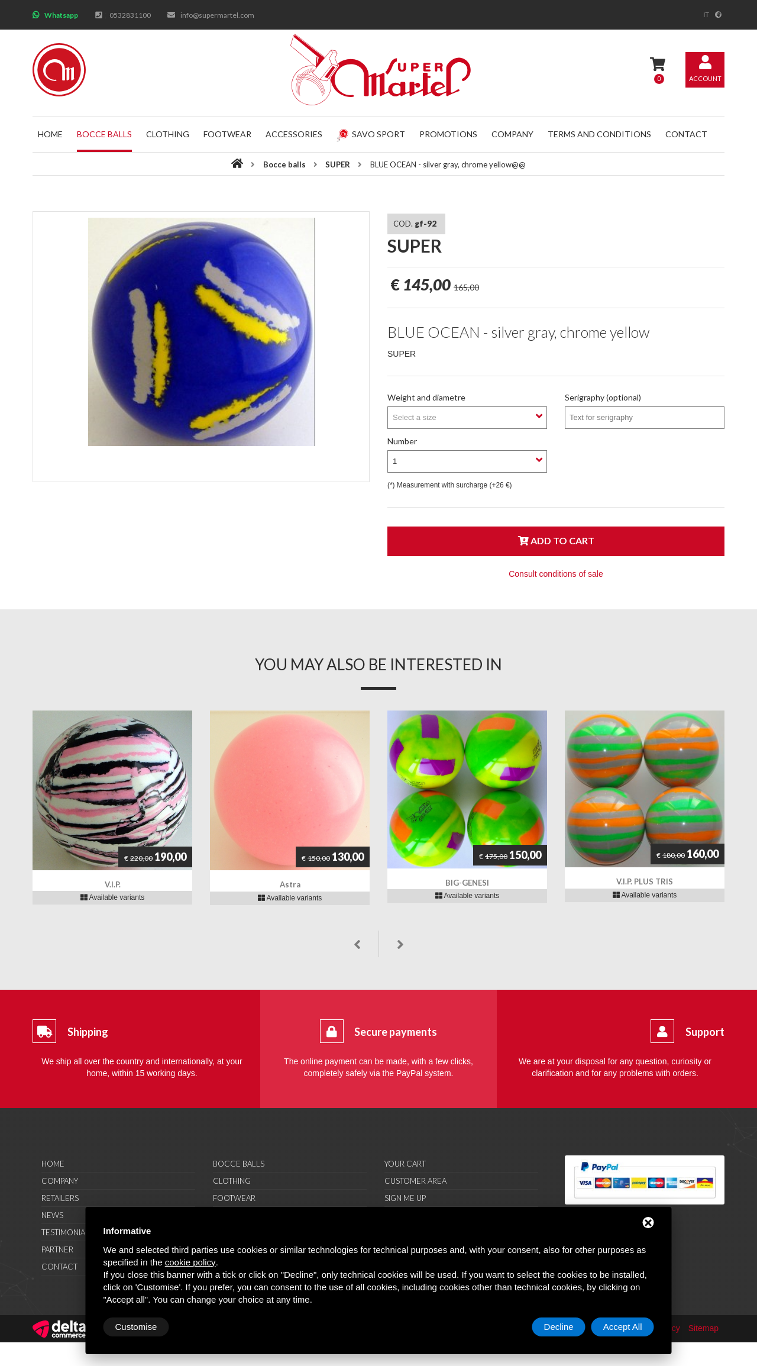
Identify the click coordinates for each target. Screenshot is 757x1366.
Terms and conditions (599, 134)
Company (512, 134)
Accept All (622, 1327)
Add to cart (556, 540)
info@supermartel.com (217, 15)
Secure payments (395, 1031)
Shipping (87, 1031)
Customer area (415, 1181)
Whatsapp (61, 15)
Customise (136, 1327)
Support (704, 1031)
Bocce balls (104, 134)
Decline (559, 1327)
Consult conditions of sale (556, 574)
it (706, 14)
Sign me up (405, 1198)
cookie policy (190, 1262)
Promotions (448, 134)
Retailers (60, 1198)
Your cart (405, 1163)
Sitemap (703, 1328)
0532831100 (130, 15)
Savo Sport (371, 134)
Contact (686, 134)
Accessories (294, 134)
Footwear (227, 134)
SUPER (338, 164)
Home (50, 134)
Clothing (167, 134)
